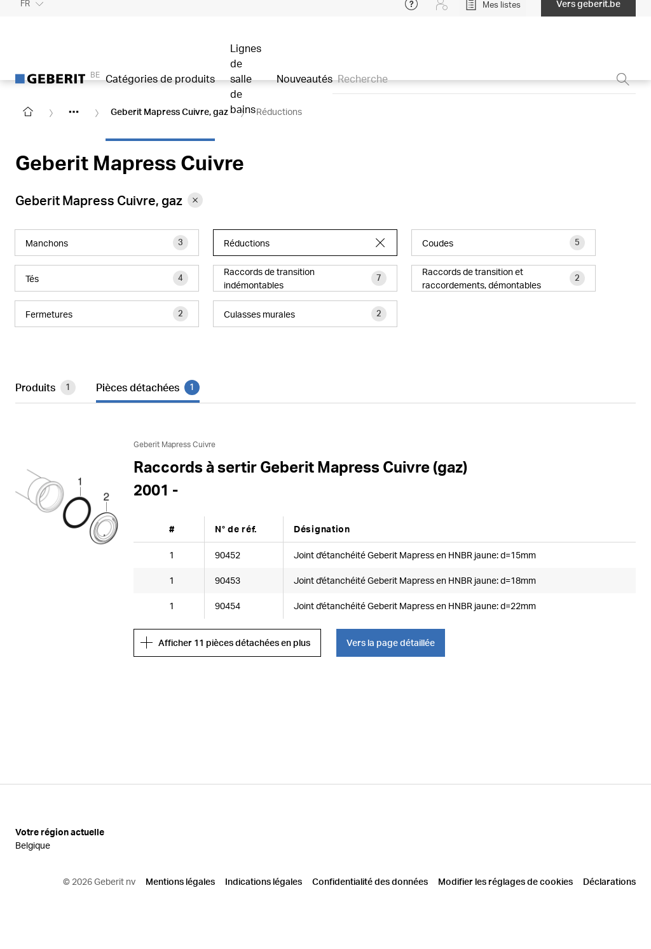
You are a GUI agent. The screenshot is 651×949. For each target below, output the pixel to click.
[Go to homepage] (28, 112)
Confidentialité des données (370, 881)
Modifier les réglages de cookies (505, 881)
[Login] (442, 12)
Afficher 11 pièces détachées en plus (225, 642)
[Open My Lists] (493, 12)
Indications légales (263, 881)
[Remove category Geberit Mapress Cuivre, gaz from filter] (195, 200)
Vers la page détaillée (390, 642)
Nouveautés (304, 87)
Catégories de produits (160, 87)
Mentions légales (180, 881)
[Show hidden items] (73, 112)
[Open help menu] (411, 12)
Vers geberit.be (588, 12)
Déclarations (609, 881)
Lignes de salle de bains (245, 87)
